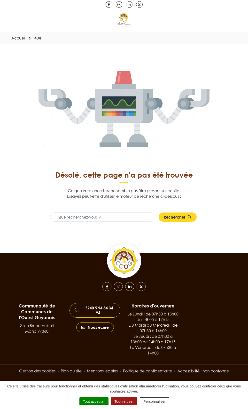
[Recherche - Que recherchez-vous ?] (102, 217)
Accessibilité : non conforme (203, 371)
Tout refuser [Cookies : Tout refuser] (124, 401)
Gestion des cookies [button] (37, 371)
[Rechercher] (178, 217)
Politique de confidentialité (147, 371)
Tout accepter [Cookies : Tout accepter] (94, 401)
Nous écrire (95, 327)
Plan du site (71, 371)
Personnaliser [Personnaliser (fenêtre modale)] (154, 401)
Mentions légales (102, 371)
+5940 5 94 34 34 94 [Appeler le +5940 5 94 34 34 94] (94, 310)
